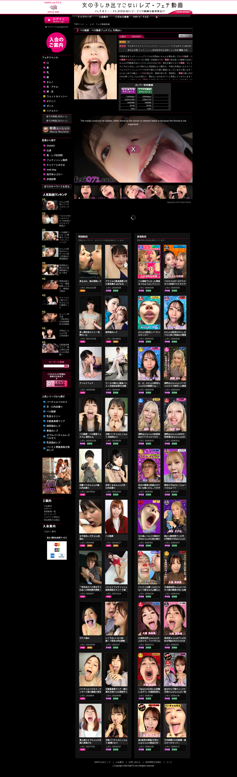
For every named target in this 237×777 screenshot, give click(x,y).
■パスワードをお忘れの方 (56, 27)
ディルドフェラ (86, 383)
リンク (169, 762)
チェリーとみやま (56, 165)
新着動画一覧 (50, 511)
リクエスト (52, 110)
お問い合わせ (134, 762)
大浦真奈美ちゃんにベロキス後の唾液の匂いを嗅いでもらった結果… (175, 590)
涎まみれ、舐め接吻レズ (90, 281)
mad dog (51, 169)
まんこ (50, 82)
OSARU (51, 145)
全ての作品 (56, 116)
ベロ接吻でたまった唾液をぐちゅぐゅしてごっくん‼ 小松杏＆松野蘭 (149, 284)
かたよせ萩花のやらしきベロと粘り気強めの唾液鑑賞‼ (64, 254)
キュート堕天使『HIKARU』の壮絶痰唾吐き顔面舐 (65, 319)
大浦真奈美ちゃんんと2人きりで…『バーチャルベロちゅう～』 (149, 641)
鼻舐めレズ (52, 430)
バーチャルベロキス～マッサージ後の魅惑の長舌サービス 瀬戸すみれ (90, 692)
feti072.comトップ (102, 762)
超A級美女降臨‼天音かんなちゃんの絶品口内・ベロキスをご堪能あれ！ (149, 743)
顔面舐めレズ (53, 426)
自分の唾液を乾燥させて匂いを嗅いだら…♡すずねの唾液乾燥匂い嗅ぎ (149, 488)
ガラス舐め (84, 638)
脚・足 (50, 91)
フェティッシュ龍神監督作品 (151, 50)
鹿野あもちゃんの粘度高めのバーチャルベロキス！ (149, 437)
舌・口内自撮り (55, 406)
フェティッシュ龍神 (57, 160)
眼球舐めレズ (111, 332)
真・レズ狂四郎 (55, 155)
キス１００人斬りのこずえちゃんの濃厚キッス (64, 303)
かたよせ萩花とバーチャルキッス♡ (64, 205)
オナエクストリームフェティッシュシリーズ (150, 46)
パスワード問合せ (52, 517)
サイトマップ (50, 514)
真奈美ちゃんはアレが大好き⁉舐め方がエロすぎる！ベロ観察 (175, 641)
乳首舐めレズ (53, 442)
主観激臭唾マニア (56, 421)
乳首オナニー (53, 416)
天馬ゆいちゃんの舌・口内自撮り (64, 333)
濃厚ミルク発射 (172, 50)
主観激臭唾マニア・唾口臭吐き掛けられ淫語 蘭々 (64, 350)
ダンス (50, 106)
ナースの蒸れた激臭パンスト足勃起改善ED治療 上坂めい (116, 386)
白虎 (49, 150)
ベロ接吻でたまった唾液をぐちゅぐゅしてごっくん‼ (64, 237)
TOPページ (79, 24)
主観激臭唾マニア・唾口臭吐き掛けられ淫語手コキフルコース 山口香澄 (116, 692)
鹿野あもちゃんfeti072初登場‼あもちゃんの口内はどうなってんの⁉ (174, 437)
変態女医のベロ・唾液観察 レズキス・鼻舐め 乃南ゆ (64, 286)
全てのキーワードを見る (56, 186)
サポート (48, 509)
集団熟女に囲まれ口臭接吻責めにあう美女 (64, 269)
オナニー (51, 101)
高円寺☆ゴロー (55, 174)
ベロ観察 (51, 411)
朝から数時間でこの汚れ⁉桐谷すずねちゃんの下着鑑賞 (174, 539)
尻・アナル (52, 86)
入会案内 (48, 506)
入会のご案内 (50, 531)
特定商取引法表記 (52, 520)
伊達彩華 (51, 179)
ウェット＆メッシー (57, 96)
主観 (186, 50)
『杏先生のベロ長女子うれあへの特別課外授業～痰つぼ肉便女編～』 (90, 590)
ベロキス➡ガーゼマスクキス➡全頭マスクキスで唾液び (65, 221)
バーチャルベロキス (57, 402)
